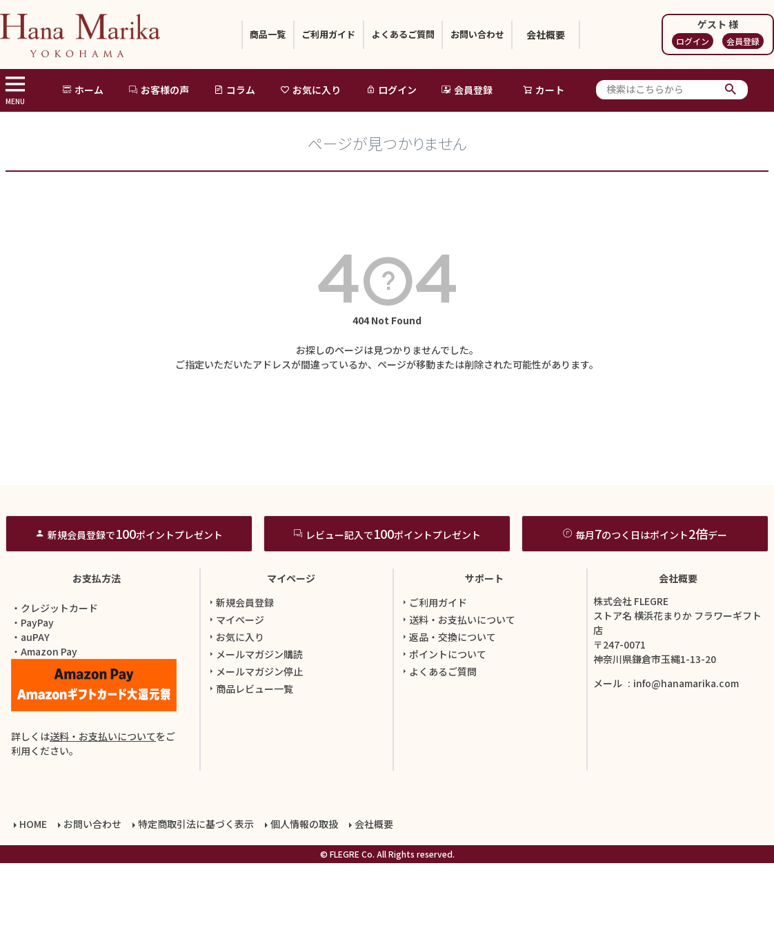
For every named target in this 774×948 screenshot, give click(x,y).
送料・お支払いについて (103, 826)
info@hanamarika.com (686, 773)
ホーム (82, 90)
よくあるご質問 (411, 34)
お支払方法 (96, 668)
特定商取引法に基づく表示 (193, 911)
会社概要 (580, 34)
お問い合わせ (503, 34)
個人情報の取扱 (301, 911)
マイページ (291, 668)
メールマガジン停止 (254, 761)
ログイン (692, 41)
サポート (484, 668)
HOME (30, 911)
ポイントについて (442, 744)
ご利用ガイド (319, 34)
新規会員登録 (240, 692)
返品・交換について (447, 726)
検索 (731, 89)
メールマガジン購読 (254, 744)
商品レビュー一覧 (249, 778)
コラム (234, 90)
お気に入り (310, 90)
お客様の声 (158, 90)
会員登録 (743, 41)
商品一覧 (242, 34)
